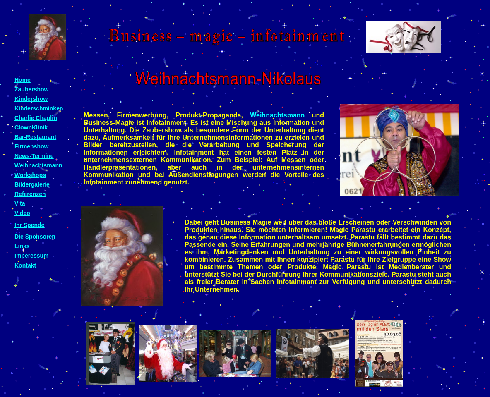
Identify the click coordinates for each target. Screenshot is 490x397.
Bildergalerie (32, 184)
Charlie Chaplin (35, 118)
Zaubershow (31, 89)
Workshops (30, 175)
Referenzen (30, 194)
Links (22, 246)
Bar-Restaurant (35, 137)
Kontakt (25, 265)
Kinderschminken (38, 108)
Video (22, 213)
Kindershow (31, 99)
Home (22, 80)
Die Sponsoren (34, 236)
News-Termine (34, 156)
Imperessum (31, 255)
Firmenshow (31, 146)
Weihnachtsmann (277, 115)
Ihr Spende (29, 225)
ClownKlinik (31, 127)
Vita (19, 203)
